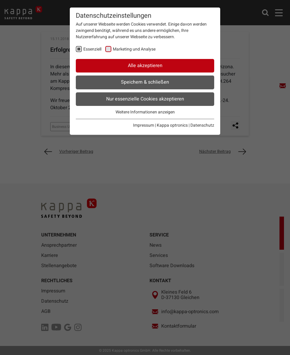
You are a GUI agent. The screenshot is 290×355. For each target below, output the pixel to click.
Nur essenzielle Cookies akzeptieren (145, 99)
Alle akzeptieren (145, 65)
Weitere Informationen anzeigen (145, 112)
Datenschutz (202, 125)
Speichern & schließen (145, 82)
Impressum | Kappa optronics (160, 125)
